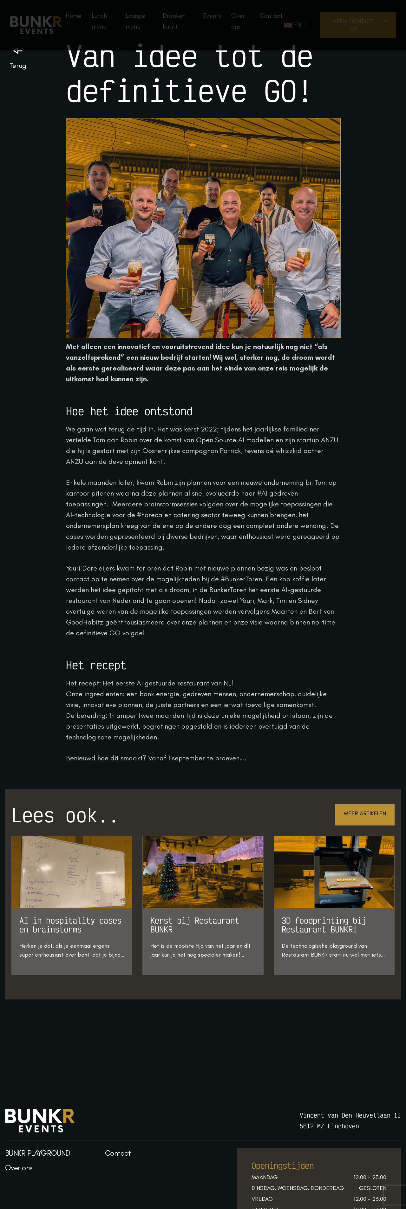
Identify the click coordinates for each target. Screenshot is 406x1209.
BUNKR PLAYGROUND (37, 1153)
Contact (118, 1153)
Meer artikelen (365, 813)
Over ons (18, 1167)
